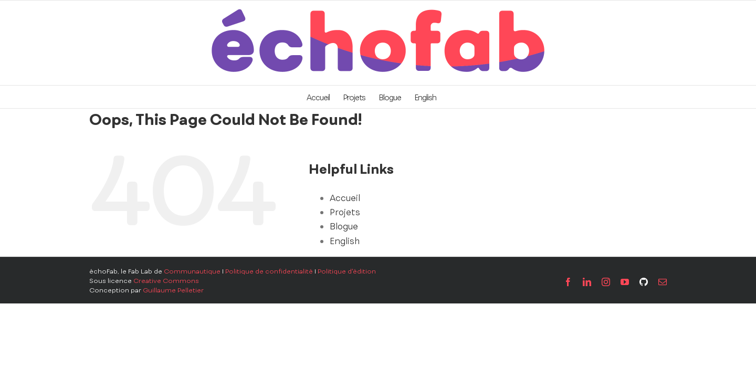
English (345, 241)
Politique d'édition (347, 271)
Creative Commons (166, 281)
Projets (345, 212)
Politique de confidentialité (269, 271)
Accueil (345, 198)
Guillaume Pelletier (173, 290)
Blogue (344, 226)
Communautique (192, 271)
